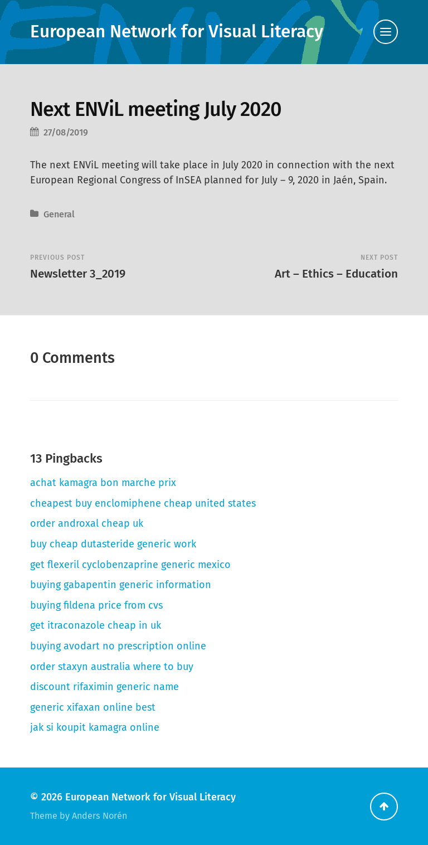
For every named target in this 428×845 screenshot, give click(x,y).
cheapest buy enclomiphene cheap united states (143, 503)
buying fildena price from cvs (96, 605)
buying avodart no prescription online (118, 646)
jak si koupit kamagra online (94, 727)
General (59, 214)
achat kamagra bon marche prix (103, 483)
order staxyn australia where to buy (111, 667)
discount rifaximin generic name (104, 687)
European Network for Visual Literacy (176, 31)
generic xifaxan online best (92, 707)
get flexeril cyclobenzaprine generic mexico (130, 565)
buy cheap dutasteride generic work (113, 544)
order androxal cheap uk (86, 523)
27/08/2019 (65, 132)
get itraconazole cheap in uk (95, 625)
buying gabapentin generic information (120, 585)
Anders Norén (99, 815)
